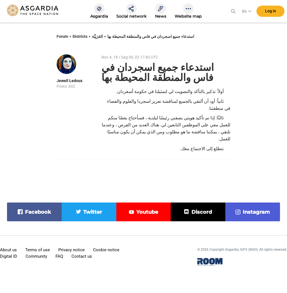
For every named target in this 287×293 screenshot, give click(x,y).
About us (8, 249)
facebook (38, 212)
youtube (147, 212)
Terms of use (37, 249)
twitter (92, 212)
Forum (62, 36)
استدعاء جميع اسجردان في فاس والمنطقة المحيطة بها (150, 36)
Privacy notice (71, 249)
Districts (80, 36)
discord (201, 212)
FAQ (59, 256)
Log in (270, 11)
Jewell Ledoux (69, 80)
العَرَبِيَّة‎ (97, 36)
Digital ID (8, 256)
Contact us (81, 256)
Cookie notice (106, 249)
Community (36, 256)
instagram (256, 212)
